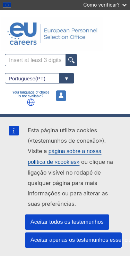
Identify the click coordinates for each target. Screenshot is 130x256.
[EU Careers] (65, 34)
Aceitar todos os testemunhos (67, 222)
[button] (31, 102)
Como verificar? (105, 5)
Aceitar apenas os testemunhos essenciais (76, 240)
